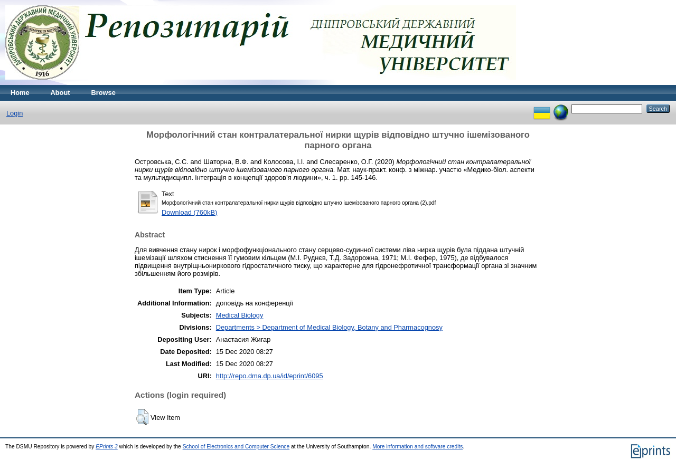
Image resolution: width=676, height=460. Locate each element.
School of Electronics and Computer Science (236, 446)
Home (20, 93)
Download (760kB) (189, 212)
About (60, 93)
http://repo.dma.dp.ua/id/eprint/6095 (269, 376)
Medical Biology (240, 315)
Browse (103, 93)
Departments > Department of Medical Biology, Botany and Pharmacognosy (329, 327)
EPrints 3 (107, 446)
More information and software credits (417, 446)
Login (14, 113)
